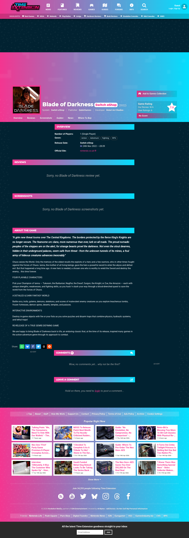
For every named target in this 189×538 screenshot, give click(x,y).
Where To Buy (84, 118)
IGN (110, 516)
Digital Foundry (80, 516)
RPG (114, 138)
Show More (94, 479)
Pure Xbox (65, 516)
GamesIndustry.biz (144, 516)
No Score (143, 115)
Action (84, 138)
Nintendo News (98, 516)
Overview (18, 118)
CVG (158, 516)
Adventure (94, 138)
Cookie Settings (154, 414)
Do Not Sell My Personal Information (132, 509)
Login (171, 8)
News (70, 118)
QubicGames (85, 110)
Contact (85, 414)
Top (29, 414)
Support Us (73, 414)
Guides (60, 118)
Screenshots (46, 118)
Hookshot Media (55, 509)
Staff (46, 414)
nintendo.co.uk (88, 151)
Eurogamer (120, 516)
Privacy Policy (98, 414)
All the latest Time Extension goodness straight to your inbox (94, 526)
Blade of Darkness (80, 104)
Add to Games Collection (152, 94)
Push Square (51, 516)
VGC (130, 516)
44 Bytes (101, 509)
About (38, 414)
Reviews (31, 118)
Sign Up (177, 8)
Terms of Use (114, 414)
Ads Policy (129, 414)
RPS (166, 516)
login (97, 390)
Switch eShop (57, 110)
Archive (140, 414)
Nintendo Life (35, 516)
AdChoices (110, 509)
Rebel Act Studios (114, 110)
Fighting (105, 138)
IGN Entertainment (79, 509)
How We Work (58, 414)
